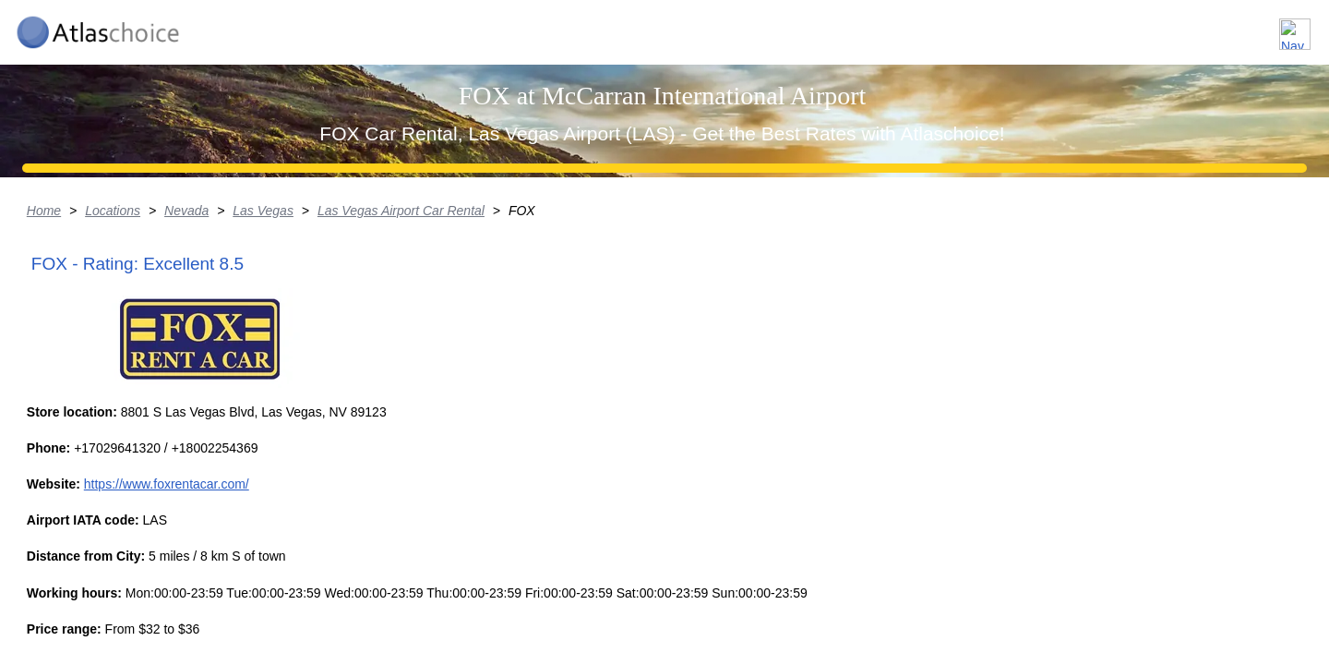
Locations (1014, 26)
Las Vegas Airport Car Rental (512, 355)
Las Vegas (373, 355)
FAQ (1190, 26)
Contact (1266, 26)
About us (1111, 26)
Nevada (295, 355)
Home (151, 355)
